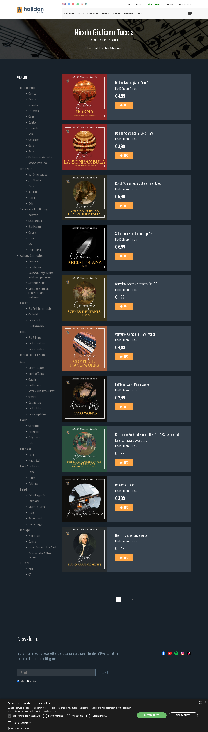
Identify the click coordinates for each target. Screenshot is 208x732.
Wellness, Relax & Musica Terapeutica (40, 555)
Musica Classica (27, 88)
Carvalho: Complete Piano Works (135, 334)
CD (29, 574)
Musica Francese (36, 368)
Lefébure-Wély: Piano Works (132, 384)
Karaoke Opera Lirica (37, 163)
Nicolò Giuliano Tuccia (126, 88)
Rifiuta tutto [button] (183, 715)
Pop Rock (24, 303)
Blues (31, 186)
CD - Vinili (24, 563)
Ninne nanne (34, 431)
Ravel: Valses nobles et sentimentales (138, 183)
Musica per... (25, 530)
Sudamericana (34, 402)
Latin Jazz (32, 198)
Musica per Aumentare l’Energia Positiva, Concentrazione (37, 293)
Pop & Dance (34, 337)
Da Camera (33, 111)
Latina (23, 332)
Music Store (69, 13)
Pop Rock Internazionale (39, 308)
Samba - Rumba (35, 518)
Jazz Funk (32, 192)
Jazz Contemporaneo (37, 174)
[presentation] (40, 695)
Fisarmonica (33, 501)
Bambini (23, 420)
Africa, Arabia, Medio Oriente (41, 391)
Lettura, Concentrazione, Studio (42, 547)
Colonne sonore (35, 221)
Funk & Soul (25, 449)
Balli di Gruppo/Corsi (37, 495)
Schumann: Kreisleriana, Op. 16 (133, 233)
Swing (31, 203)
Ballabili (23, 489)
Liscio (31, 512)
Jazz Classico (34, 180)
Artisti (81, 13)
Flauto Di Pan (34, 250)
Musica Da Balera (36, 507)
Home (89, 48)
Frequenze (33, 261)
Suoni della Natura (36, 283)
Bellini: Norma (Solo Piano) (131, 82)
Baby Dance (34, 437)
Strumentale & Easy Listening (34, 209)
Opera (31, 145)
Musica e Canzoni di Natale (32, 355)
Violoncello (33, 215)
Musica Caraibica (36, 349)
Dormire (32, 541)
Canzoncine (33, 426)
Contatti (140, 13)
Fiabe (30, 443)
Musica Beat (34, 320)
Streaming (128, 13)
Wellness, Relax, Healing (31, 255)
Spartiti (105, 13)
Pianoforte (33, 128)
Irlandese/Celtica (36, 374)
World (22, 362)
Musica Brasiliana (36, 343)
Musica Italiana (35, 408)
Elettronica (33, 484)
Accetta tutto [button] (151, 715)
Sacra (31, 151)
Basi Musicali (34, 227)
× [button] (204, 702)
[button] (70, 728)
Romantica (33, 105)
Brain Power (34, 536)
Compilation (33, 140)
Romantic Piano (124, 484)
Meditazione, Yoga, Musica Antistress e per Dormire (40, 275)
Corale (31, 117)
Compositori (92, 13)
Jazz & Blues (26, 169)
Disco (31, 455)
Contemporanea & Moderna (40, 157)
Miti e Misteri (34, 267)
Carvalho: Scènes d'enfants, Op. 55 (136, 283)
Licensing (116, 13)
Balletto (32, 122)
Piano (31, 238)
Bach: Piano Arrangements (131, 535)
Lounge (31, 478)
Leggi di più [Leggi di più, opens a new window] (52, 711)
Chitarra (32, 232)
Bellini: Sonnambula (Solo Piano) (135, 133)
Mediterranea (34, 385)
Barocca (32, 99)
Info (124, 105)
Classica (32, 93)
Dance (31, 472)
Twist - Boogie (35, 524)
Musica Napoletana (37, 414)
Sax (30, 244)
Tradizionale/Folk (36, 326)
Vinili (30, 569)
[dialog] (104, 715)
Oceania (32, 379)
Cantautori (33, 314)
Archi (30, 134)
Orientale (32, 397)
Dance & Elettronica (29, 466)
